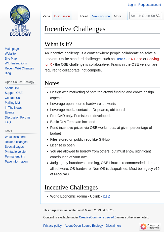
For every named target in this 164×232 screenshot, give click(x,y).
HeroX (121, 59)
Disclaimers (113, 225)
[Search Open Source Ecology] (145, 15)
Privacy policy (52, 225)
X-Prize (136, 59)
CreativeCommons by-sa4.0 (97, 217)
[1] (105, 196)
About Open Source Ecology (84, 225)
